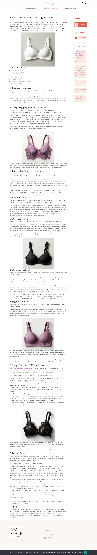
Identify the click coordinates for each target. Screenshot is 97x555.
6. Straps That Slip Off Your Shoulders (21, 81)
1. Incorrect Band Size (17, 70)
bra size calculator (45, 444)
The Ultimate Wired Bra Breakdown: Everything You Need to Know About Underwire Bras (80, 57)
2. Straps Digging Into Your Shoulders (21, 73)
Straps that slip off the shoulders (18, 368)
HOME (48, 527)
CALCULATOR (48, 534)
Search (83, 24)
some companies (34, 450)
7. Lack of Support (16, 84)
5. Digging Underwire (16, 79)
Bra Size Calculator (68, 9)
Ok (85, 552)
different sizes (28, 515)
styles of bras (13, 515)
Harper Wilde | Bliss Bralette (80, 90)
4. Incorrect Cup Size (16, 77)
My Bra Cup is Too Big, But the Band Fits (80, 83)
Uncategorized (82, 37)
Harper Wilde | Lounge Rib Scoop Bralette (80, 98)
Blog (23, 9)
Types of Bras (31, 9)
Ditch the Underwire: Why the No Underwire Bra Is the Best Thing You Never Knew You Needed (80, 71)
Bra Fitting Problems (49, 9)
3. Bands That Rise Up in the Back (20, 75)
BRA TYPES (48, 538)
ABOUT (48, 531)
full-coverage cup (30, 473)
